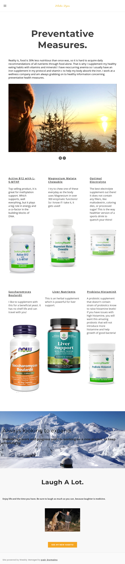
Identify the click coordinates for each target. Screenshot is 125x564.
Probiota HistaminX (101, 291)
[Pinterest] (64, 158)
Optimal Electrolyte (98, 180)
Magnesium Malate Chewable (62, 180)
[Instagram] (60, 158)
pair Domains (49, 559)
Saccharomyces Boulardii (20, 293)
